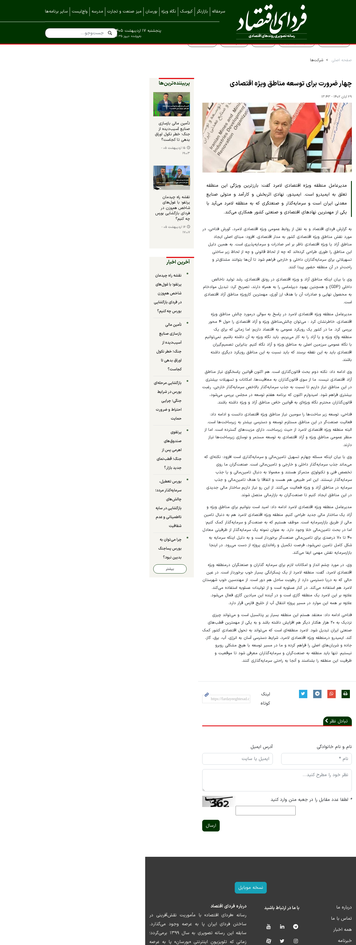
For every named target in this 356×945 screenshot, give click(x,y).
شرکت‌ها (275, 73)
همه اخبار (301, 854)
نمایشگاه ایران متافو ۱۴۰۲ (286, 888)
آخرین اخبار (90, 271)
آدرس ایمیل (197, 680)
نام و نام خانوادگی (293, 680)
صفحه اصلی (301, 73)
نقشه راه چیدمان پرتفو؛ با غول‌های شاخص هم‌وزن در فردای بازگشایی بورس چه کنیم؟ (76, 226)
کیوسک (186, 11)
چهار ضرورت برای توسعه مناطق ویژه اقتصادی (250, 96)
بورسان (151, 11)
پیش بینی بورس (256, 54)
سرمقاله (218, 11)
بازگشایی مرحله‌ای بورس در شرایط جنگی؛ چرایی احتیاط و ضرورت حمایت (72, 365)
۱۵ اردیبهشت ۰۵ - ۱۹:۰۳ (65, 166)
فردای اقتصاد (269, 21)
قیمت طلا (222, 54)
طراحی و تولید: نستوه (182, 941)
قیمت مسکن (161, 54)
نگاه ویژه (168, 11)
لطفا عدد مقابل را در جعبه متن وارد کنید (270, 733)
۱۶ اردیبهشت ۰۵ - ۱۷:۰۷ (65, 241)
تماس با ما (300, 843)
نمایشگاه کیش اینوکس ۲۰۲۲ (284, 910)
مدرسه (97, 11)
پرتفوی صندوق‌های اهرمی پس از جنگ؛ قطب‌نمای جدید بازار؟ (73, 396)
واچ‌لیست (80, 11)
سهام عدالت (193, 54)
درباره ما (303, 832)
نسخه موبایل (178, 812)
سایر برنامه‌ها (56, 11)
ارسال (122, 750)
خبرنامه (304, 865)
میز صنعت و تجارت (124, 11)
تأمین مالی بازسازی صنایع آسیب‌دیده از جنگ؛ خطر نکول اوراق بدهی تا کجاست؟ (78, 152)
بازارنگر (202, 11)
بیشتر (65, 479)
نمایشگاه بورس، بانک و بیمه (284, 876)
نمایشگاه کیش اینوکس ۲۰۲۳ (283, 899)
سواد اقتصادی (293, 54)
